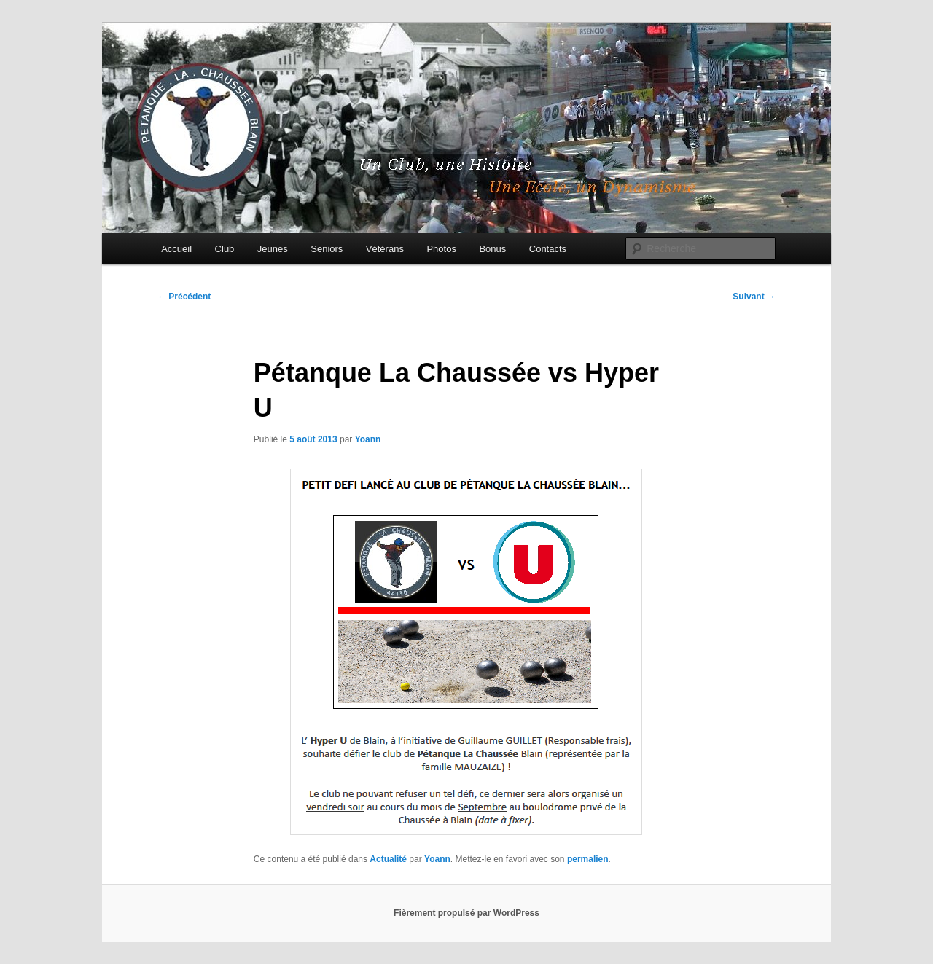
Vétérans (385, 248)
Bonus (492, 248)
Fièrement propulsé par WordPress (466, 913)
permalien (588, 859)
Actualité (388, 859)
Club (225, 248)
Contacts (547, 248)
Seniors (327, 248)
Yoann (368, 439)
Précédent (184, 296)
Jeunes (272, 248)
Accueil (176, 248)
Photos (441, 248)
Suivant (754, 296)
